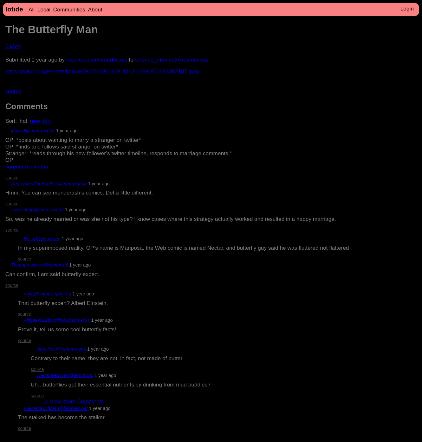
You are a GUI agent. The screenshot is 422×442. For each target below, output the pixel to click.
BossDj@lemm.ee (42, 238)
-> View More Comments (73, 401)
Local (43, 9)
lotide (14, 9)
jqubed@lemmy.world (33, 130)
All (32, 9)
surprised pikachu (27, 166)
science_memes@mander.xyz (171, 59)
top (46, 121)
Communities (69, 9)
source (13, 91)
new (35, 121)
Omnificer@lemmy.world (61, 349)
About (95, 9)
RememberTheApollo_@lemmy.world (49, 183)
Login (407, 8)
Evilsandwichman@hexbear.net (56, 408)
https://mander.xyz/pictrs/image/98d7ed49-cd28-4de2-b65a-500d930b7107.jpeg (102, 71)
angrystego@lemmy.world (37, 209)
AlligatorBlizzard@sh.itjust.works (57, 320)
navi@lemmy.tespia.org (47, 293)
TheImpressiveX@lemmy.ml (39, 264)
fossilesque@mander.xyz (96, 59)
